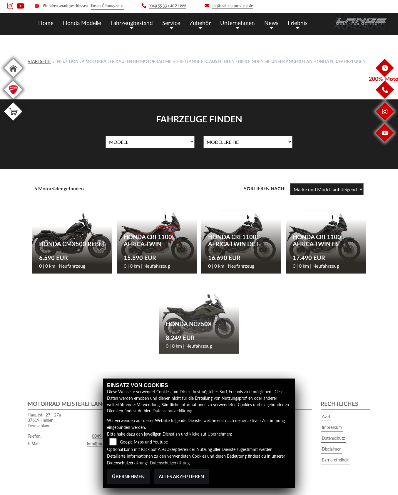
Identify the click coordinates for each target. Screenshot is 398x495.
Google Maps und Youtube (144, 441)
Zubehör (200, 22)
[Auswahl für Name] (150, 142)
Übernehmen (128, 476)
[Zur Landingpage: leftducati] (13, 100)
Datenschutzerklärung (172, 410)
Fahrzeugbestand (132, 22)
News (271, 22)
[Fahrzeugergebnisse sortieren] (327, 189)
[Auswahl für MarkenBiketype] (247, 142)
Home (45, 22)
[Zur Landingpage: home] (13, 78)
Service (171, 22)
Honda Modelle (82, 22)
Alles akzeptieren (181, 476)
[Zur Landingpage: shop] (13, 121)
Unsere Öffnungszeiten (107, 6)
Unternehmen (237, 22)
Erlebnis (297, 22)
